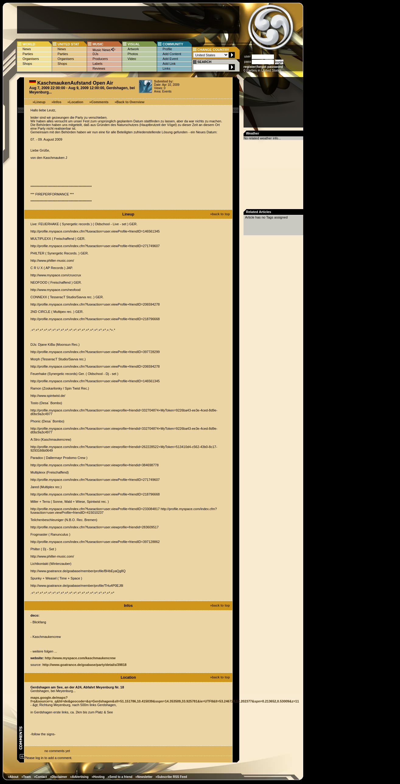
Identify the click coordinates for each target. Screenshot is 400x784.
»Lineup (39, 102)
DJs (95, 54)
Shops (27, 63)
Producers (100, 59)
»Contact (40, 777)
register (250, 66)
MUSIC (98, 44)
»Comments (99, 102)
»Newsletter (144, 777)
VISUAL (134, 44)
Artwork (133, 49)
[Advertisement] (128, 19)
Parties (28, 54)
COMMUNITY (173, 44)
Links (166, 68)
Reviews (99, 68)
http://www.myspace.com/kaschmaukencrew (80, 658)
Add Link (169, 63)
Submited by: (163, 81)
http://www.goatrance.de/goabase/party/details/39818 (84, 665)
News (27, 49)
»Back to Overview (130, 102)
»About (13, 777)
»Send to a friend (120, 777)
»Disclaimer (58, 777)
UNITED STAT (68, 44)
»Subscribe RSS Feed (171, 777)
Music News (104, 49)
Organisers (31, 59)
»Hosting (98, 777)
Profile (167, 49)
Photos (133, 54)
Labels (97, 63)
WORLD (29, 44)
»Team (26, 777)
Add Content (172, 54)
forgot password (270, 66)
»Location (75, 102)
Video (132, 59)
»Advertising (79, 777)
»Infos (56, 102)
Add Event (170, 59)
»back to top (220, 214)
